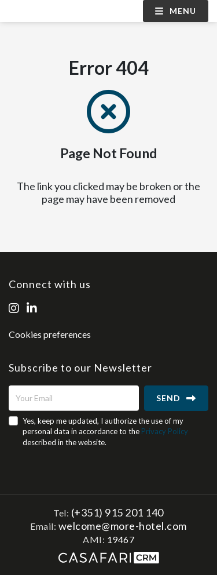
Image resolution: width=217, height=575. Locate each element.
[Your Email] (74, 398)
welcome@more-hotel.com (122, 525)
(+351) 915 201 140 (117, 512)
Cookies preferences (50, 334)
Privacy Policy (164, 431)
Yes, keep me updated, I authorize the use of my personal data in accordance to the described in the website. (105, 431)
